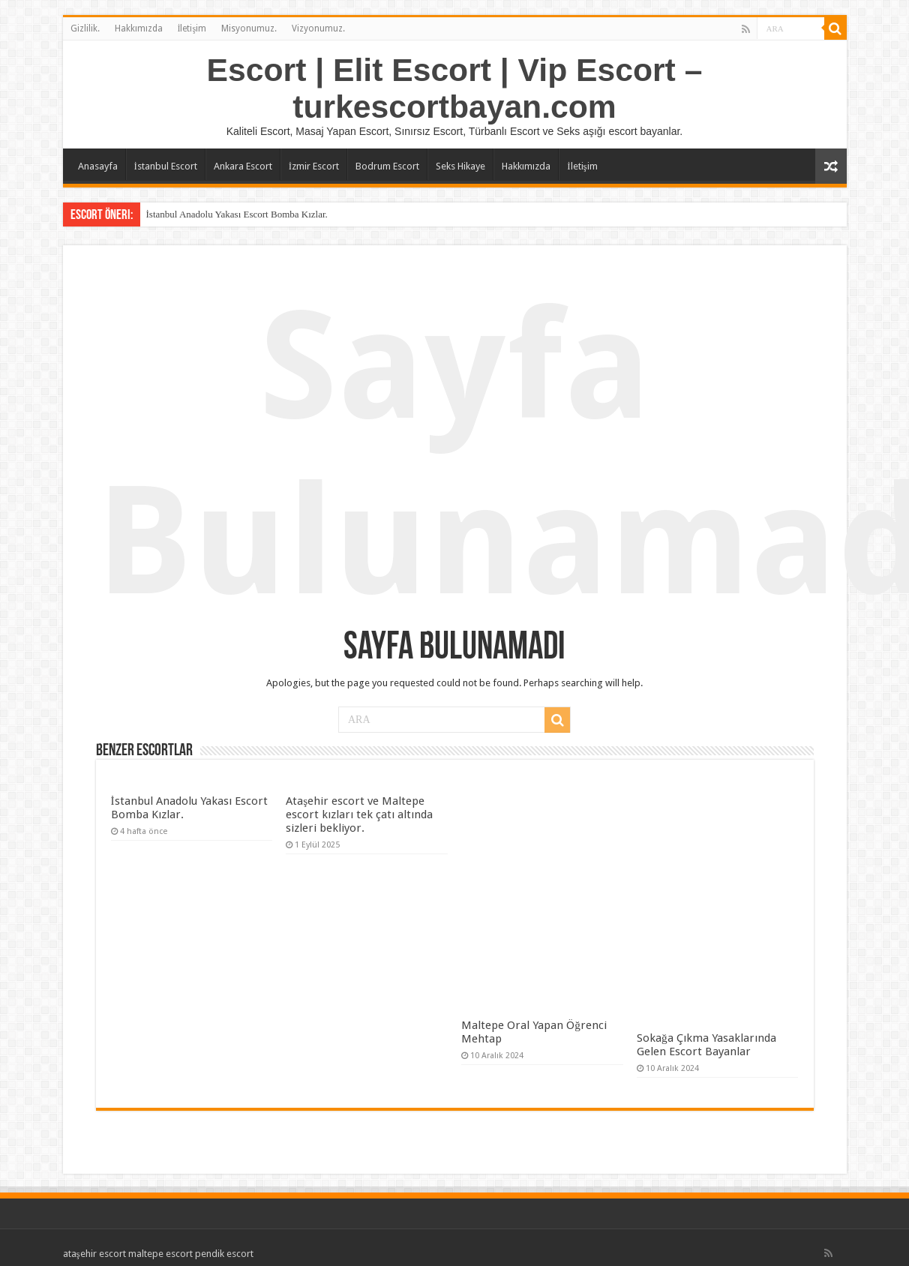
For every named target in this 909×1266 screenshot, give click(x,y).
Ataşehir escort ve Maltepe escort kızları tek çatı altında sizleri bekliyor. (359, 814)
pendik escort (224, 1253)
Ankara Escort (243, 166)
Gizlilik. (85, 28)
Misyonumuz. (249, 28)
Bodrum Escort (387, 166)
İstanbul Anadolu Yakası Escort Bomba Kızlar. (237, 214)
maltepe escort (160, 1253)
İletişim (192, 28)
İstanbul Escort (165, 166)
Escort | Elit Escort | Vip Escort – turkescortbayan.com (455, 88)
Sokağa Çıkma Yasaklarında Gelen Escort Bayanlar (706, 1044)
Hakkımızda (139, 28)
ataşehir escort (94, 1253)
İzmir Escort (314, 166)
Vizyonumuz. (318, 28)
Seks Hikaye (460, 166)
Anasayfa (98, 166)
